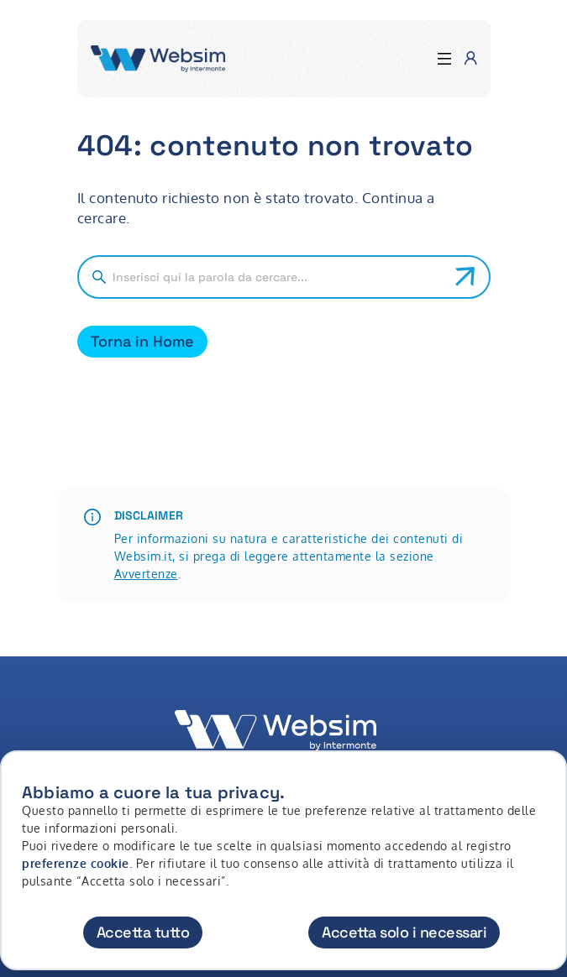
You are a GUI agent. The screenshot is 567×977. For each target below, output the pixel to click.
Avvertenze (146, 574)
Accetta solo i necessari (404, 932)
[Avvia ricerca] (465, 277)
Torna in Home (142, 341)
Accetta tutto (143, 932)
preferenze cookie (75, 863)
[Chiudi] (544, 779)
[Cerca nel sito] (277, 277)
